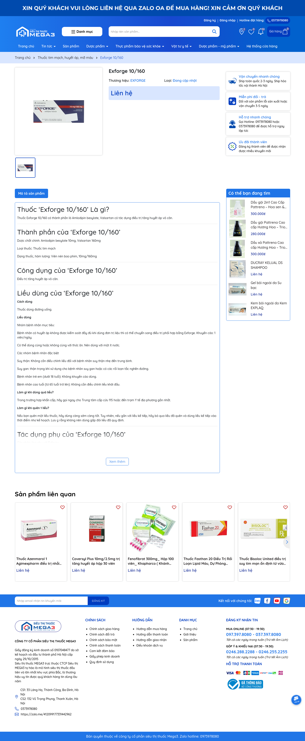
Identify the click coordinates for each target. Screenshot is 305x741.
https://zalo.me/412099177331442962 (46, 714)
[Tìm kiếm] (214, 31)
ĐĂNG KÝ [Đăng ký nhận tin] (98, 601)
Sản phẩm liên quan (45, 494)
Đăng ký (210, 20)
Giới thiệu (189, 634)
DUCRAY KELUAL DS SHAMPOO (267, 265)
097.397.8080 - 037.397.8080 (253, 634)
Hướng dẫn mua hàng (151, 629)
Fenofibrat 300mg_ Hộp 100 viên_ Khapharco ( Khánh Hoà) (151, 561)
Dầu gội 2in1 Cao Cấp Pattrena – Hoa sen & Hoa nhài (267, 205)
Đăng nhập (228, 20)
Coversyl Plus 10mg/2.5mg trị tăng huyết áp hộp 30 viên (96, 561)
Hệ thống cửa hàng (262, 46)
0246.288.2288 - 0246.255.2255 (256, 651)
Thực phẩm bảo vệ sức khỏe (138, 46)
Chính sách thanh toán (105, 645)
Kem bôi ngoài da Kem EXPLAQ (269, 305)
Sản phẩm (71, 46)
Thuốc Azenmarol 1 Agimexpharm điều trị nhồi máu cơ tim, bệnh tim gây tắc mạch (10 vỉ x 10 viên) (40, 561)
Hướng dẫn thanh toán (152, 634)
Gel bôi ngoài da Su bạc (266, 285)
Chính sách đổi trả (102, 634)
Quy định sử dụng (102, 662)
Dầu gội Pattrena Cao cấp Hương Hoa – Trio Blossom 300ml (268, 225)
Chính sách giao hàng (104, 629)
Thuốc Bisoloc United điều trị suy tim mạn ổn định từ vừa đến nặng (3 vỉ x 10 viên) (262, 561)
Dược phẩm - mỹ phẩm (218, 46)
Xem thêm (117, 461)
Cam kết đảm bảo (102, 651)
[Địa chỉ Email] (62, 601)
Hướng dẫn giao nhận (151, 640)
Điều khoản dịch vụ (149, 645)
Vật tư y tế (180, 46)
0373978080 (277, 20)
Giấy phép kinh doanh (105, 656)
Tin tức (47, 46)
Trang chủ (26, 46)
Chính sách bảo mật (103, 640)
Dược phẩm (96, 46)
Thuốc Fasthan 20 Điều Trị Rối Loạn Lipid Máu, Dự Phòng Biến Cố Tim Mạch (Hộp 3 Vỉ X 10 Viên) (208, 561)
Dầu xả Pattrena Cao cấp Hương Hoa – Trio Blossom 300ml (268, 245)
